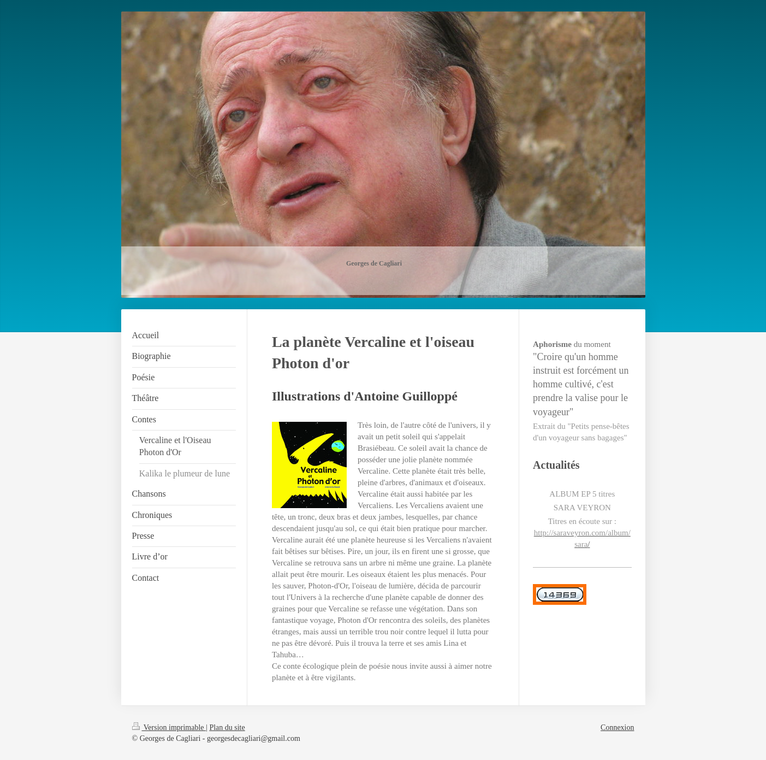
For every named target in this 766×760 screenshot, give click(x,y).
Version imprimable (169, 727)
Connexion (617, 727)
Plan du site (227, 727)
